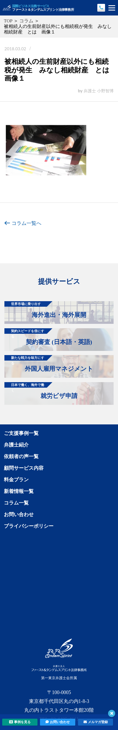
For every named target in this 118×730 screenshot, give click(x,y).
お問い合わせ (19, 514)
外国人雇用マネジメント (48, 363)
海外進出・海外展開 (45, 309)
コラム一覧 (16, 503)
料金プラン (16, 479)
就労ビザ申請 (40, 390)
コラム (26, 20)
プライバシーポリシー (28, 526)
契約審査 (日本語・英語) (48, 336)
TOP (8, 20)
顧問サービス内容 (24, 468)
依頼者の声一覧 (21, 456)
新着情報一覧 (19, 491)
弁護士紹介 (16, 445)
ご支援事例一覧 (21, 433)
